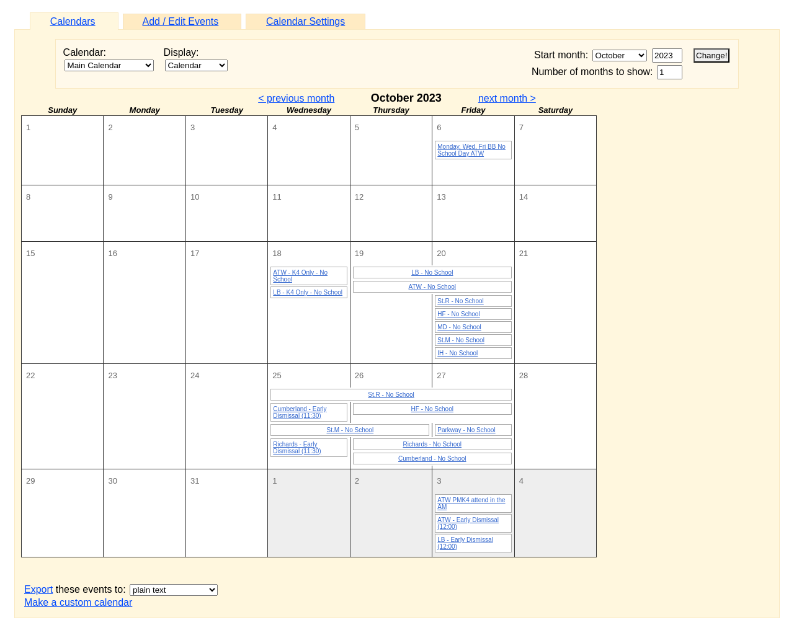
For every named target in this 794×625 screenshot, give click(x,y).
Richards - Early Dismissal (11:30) (297, 447)
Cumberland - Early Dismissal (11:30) (299, 412)
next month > (507, 98)
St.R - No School (460, 301)
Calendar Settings (305, 21)
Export (38, 589)
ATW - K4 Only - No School (300, 276)
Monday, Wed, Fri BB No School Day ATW (471, 150)
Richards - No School (432, 444)
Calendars (73, 21)
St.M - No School (460, 340)
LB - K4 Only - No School (307, 292)
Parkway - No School (466, 430)
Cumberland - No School (432, 458)
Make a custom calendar (78, 602)
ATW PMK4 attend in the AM (471, 503)
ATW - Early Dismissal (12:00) (468, 523)
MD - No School (459, 327)
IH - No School (457, 353)
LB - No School (432, 272)
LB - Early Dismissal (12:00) (465, 543)
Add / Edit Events (181, 21)
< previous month (296, 98)
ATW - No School (433, 286)
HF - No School (458, 314)
